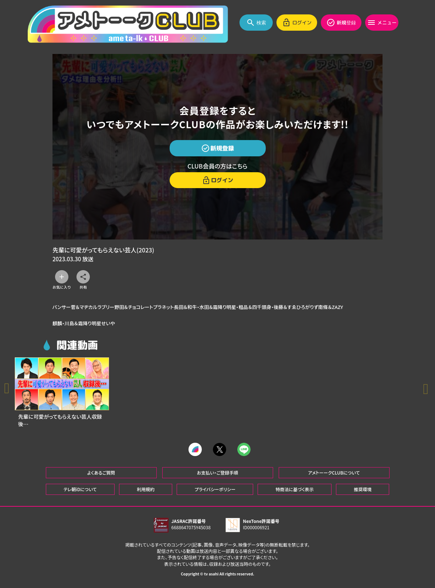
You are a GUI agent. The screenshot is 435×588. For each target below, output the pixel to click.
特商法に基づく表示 (294, 492)
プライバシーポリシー (215, 492)
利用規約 (145, 492)
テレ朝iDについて (80, 492)
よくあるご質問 (101, 475)
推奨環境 (362, 492)
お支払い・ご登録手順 (217, 475)
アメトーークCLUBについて (334, 475)
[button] (427, 390)
